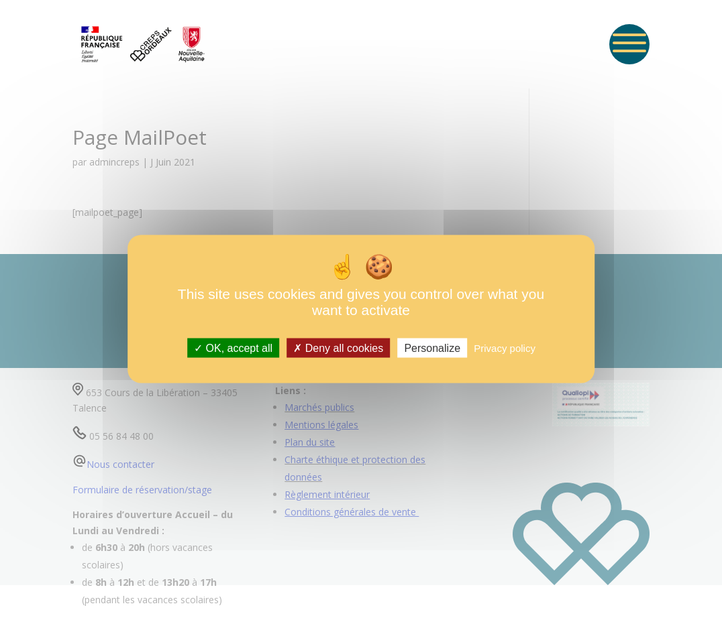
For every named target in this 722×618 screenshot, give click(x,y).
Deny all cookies (338, 347)
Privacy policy (504, 347)
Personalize (432, 347)
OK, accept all (233, 347)
